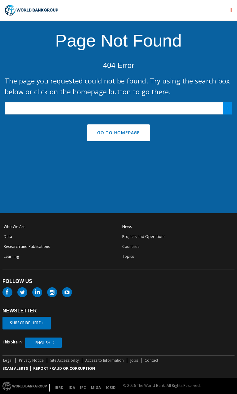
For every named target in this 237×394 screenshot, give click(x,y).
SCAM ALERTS (15, 368)
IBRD (59, 387)
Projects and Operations (143, 236)
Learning (11, 256)
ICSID (111, 387)
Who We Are (14, 226)
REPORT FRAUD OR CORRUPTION (64, 368)
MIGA (96, 387)
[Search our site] (118, 108)
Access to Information (104, 360)
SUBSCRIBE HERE (25, 322)
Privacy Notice (31, 360)
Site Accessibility (64, 360)
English (42, 342)
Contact (151, 360)
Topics (128, 256)
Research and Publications (27, 246)
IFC (83, 387)
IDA (72, 387)
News (127, 226)
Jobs (134, 360)
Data (8, 236)
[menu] (231, 10)
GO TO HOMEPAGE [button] (118, 133)
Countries (130, 246)
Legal (7, 360)
